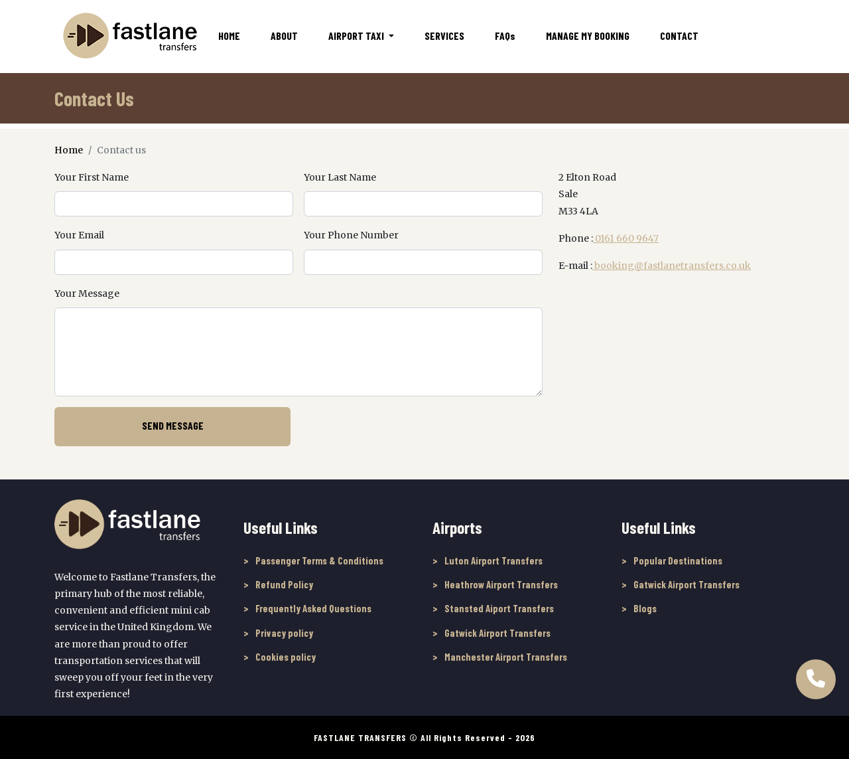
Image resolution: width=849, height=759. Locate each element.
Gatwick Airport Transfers (497, 633)
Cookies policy (285, 657)
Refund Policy (284, 584)
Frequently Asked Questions (313, 608)
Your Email (79, 235)
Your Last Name (340, 177)
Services (444, 35)
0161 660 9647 (626, 238)
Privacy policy (284, 633)
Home (229, 35)
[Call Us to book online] (816, 673)
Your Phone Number (351, 235)
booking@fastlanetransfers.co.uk (671, 266)
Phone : (575, 238)
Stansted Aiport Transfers (499, 608)
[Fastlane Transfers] (129, 35)
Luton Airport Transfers (493, 560)
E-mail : (575, 266)
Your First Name (91, 177)
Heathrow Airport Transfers (501, 584)
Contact (679, 35)
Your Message (86, 293)
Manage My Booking (587, 35)
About (284, 35)
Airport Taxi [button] (357, 35)
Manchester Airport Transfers (505, 657)
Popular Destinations (677, 560)
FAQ (505, 35)
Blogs (645, 608)
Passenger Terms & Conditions (319, 560)
